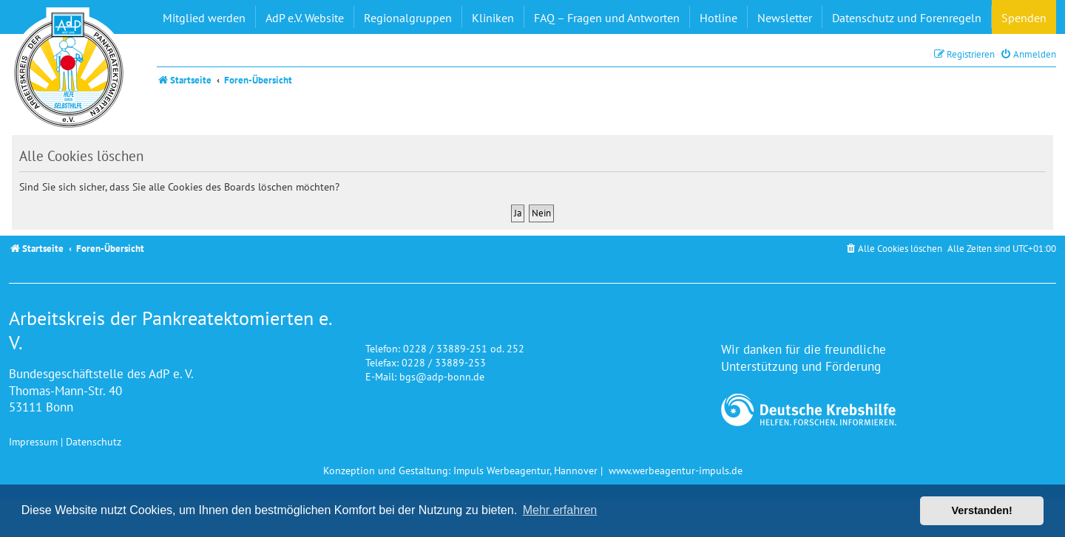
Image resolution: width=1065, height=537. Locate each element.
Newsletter (784, 17)
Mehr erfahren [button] (560, 510)
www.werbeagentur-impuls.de (676, 470)
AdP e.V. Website (305, 17)
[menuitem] (1028, 54)
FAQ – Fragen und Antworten (607, 17)
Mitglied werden (204, 17)
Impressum (33, 441)
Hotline (718, 17)
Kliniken (493, 17)
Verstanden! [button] (982, 510)
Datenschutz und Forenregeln (906, 17)
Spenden (1024, 17)
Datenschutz (93, 441)
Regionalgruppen (408, 17)
